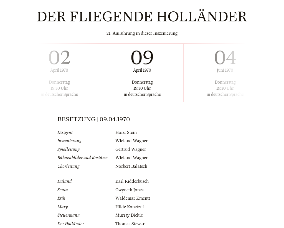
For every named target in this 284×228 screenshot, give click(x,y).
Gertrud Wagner (130, 149)
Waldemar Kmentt (132, 198)
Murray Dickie (129, 215)
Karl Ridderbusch (132, 181)
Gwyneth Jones (129, 189)
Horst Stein (126, 132)
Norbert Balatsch (131, 166)
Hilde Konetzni (129, 206)
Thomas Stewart (130, 223)
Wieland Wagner (131, 140)
